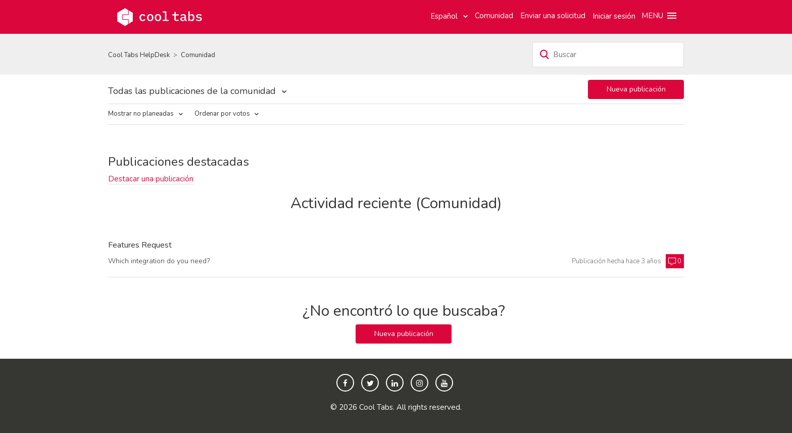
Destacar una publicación (150, 179)
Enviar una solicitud (552, 16)
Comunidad (494, 16)
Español (445, 16)
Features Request (140, 245)
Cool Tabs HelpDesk (139, 55)
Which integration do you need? (159, 261)
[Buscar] (608, 54)
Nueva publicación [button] (636, 89)
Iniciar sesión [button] (613, 16)
